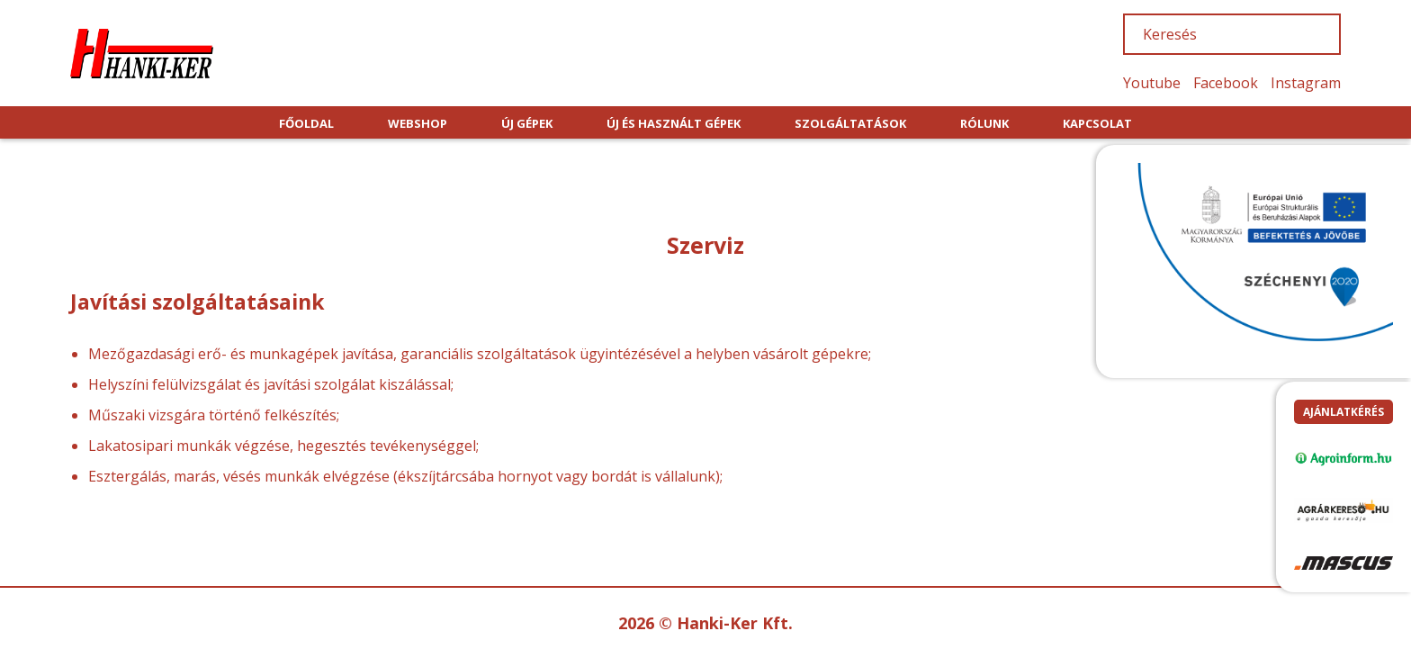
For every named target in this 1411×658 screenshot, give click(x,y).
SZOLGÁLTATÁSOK (850, 123)
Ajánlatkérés (1343, 411)
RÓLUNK (984, 123)
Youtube (1152, 83)
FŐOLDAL (306, 123)
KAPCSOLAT (1097, 123)
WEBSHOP (417, 123)
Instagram (1306, 83)
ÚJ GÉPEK (527, 123)
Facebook (1225, 83)
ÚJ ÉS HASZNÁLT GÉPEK (674, 123)
